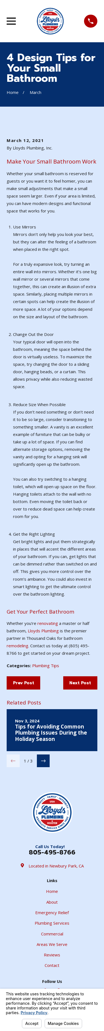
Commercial (52, 934)
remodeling (17, 645)
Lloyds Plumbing (43, 630)
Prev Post (23, 683)
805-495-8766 (52, 852)
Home (52, 891)
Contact (52, 965)
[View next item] (43, 760)
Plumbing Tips (45, 665)
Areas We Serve (52, 944)
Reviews (52, 955)
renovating (47, 623)
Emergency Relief (52, 912)
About (52, 902)
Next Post (80, 683)
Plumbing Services (52, 923)
